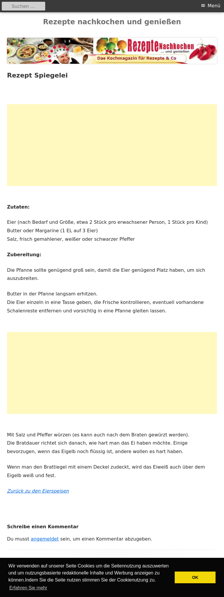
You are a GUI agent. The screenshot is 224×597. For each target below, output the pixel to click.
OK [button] (195, 577)
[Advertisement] (112, 145)
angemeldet (45, 539)
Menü (214, 5)
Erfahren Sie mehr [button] (28, 587)
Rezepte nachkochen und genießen (112, 22)
